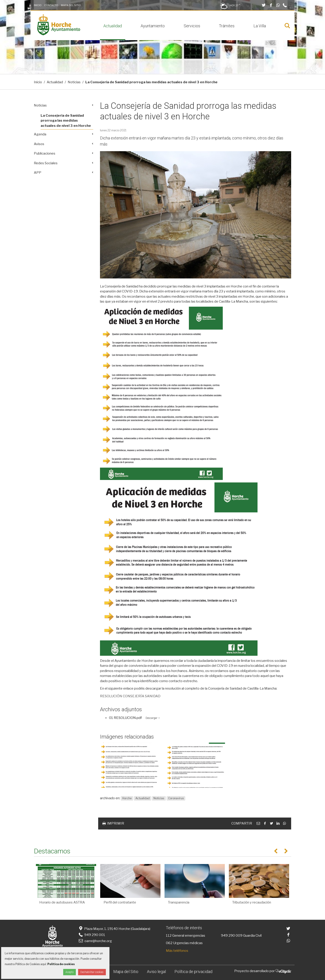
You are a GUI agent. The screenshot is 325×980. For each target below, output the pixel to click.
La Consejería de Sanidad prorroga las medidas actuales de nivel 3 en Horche (66, 121)
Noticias (74, 82)
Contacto (51, 5)
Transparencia (178, 902)
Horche (127, 798)
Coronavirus (176, 798)
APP (37, 173)
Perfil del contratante (120, 902)
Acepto (69, 972)
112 (169, 936)
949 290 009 (231, 936)
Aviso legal (156, 971)
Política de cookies (61, 964)
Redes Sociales (46, 163)
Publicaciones (44, 153)
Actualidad (112, 25)
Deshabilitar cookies (92, 972)
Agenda (40, 134)
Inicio (38, 5)
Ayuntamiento (153, 25)
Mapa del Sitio (71, 5)
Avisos (39, 144)
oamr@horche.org (95, 941)
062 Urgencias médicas (184, 943)
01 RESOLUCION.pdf (125, 718)
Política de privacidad (193, 971)
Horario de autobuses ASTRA (62, 902)
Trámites (226, 25)
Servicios (192, 25)
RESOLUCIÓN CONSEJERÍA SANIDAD (130, 696)
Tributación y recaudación (251, 902)
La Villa (259, 25)
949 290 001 (91, 935)
